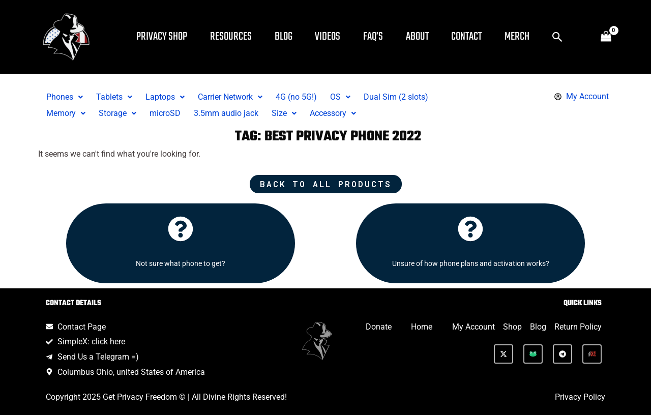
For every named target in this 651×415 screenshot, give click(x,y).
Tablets (114, 97)
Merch (529, 36)
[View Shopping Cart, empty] (605, 37)
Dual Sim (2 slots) (396, 97)
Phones (64, 97)
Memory (65, 113)
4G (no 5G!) (296, 97)
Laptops (165, 97)
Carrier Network (230, 97)
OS (340, 97)
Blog (288, 36)
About (426, 36)
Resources (233, 36)
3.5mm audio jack (226, 113)
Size (284, 113)
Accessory (333, 113)
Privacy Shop (162, 36)
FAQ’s (381, 36)
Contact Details (73, 303)
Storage (117, 113)
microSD (165, 113)
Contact (477, 36)
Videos (333, 36)
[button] (571, 37)
